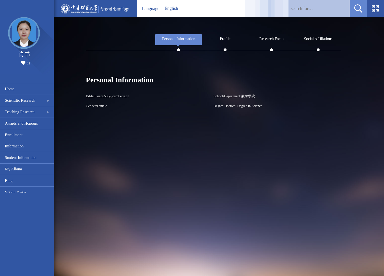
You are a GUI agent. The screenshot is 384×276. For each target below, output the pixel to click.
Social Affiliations (318, 39)
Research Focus (271, 39)
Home (9, 89)
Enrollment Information (14, 140)
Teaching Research (20, 112)
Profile (225, 39)
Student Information (20, 157)
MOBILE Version (15, 192)
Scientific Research (20, 100)
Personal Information (178, 39)
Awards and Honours (21, 123)
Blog (8, 180)
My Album (13, 169)
